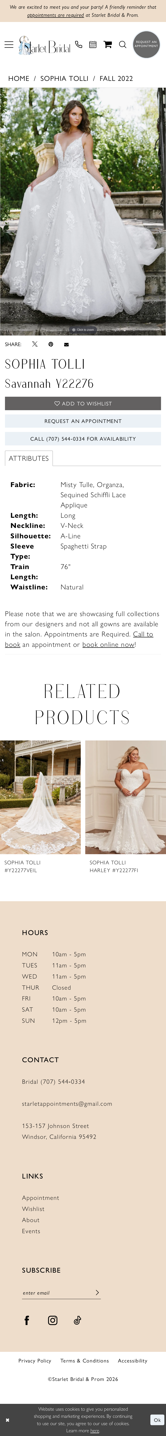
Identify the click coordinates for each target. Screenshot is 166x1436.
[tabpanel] (83, 212)
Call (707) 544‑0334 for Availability (83, 438)
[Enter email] (61, 1293)
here (94, 1431)
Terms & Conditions (84, 1360)
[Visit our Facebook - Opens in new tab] (27, 1320)
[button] (9, 44)
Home (18, 78)
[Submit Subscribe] (97, 1293)
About (31, 1220)
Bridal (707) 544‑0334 (53, 1081)
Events (31, 1231)
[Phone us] (79, 44)
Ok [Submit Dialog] (157, 1419)
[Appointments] (93, 44)
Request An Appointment (83, 421)
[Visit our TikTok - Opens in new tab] (77, 1320)
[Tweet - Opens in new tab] (35, 344)
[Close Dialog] (7, 1420)
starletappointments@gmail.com (67, 1103)
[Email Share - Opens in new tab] (66, 344)
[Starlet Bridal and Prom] (44, 44)
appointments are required (55, 15)
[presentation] (40, 797)
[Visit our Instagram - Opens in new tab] (53, 1320)
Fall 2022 (116, 78)
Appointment (40, 1197)
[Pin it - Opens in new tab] (50, 344)
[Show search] (123, 44)
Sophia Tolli (64, 78)
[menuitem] (9, 44)
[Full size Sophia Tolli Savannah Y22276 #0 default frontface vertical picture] (83, 212)
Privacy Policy (35, 1360)
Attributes (29, 458)
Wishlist (33, 1209)
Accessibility (133, 1360)
